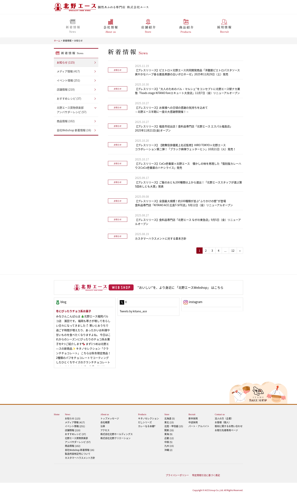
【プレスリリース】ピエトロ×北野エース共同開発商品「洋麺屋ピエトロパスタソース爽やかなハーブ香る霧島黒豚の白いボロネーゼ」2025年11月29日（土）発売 (187, 72)
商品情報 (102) (66, 121)
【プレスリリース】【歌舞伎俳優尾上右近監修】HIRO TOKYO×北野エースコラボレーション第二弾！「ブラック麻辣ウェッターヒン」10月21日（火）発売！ (185, 147)
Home (56, 414)
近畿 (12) (169, 438)
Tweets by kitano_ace (133, 311)
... (225, 250)
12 (232, 250)
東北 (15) (169, 422)
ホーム (57, 40)
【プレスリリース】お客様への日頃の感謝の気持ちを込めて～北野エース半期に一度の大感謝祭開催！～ (171, 109)
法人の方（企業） (224, 418)
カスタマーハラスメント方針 (80, 458)
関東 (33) (169, 430)
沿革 (102, 426)
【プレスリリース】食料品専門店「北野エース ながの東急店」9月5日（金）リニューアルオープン (188, 222)
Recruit (191, 414)
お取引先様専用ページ (226, 430)
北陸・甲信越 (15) (173, 426)
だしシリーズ (145, 422)
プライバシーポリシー (177, 475)
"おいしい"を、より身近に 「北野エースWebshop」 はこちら (180, 287)
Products (142, 414)
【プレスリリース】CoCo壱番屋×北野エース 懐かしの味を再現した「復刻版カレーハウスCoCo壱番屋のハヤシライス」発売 (188, 165)
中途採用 (193, 422)
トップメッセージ (109, 418)
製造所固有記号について (77, 454)
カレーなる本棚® (146, 426)
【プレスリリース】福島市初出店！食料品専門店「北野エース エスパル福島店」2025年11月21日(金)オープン (184, 128)
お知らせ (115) (66, 62)
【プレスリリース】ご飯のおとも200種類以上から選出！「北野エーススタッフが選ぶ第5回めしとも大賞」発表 (188, 184)
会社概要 (105, 422)
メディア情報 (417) (68, 71)
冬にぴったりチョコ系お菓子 (73, 311)
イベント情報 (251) (68, 80)
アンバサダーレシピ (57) (76, 109)
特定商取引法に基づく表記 (206, 475)
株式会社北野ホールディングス (116, 434)
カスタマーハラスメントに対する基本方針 (160, 238)
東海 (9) (168, 434)
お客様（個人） (223, 422)
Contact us (220, 414)
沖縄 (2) (168, 450)
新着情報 (67, 40)
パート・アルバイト (198, 426)
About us (104, 414)
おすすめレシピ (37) (69, 98)
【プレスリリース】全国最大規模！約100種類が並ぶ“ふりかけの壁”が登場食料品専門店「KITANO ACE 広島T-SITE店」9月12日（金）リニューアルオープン (184, 203)
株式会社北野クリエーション (115, 438)
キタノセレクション (148, 418)
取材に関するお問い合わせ (229, 426)
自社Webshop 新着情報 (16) (74, 130)
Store (166, 414)
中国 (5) (168, 442)
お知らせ (78, 40)
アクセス (104, 430)
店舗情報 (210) (66, 89)
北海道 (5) (169, 418)
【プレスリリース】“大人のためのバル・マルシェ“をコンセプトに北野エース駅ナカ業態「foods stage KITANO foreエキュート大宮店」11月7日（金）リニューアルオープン (187, 91)
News (67, 414)
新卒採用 (193, 418)
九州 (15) (169, 446)
